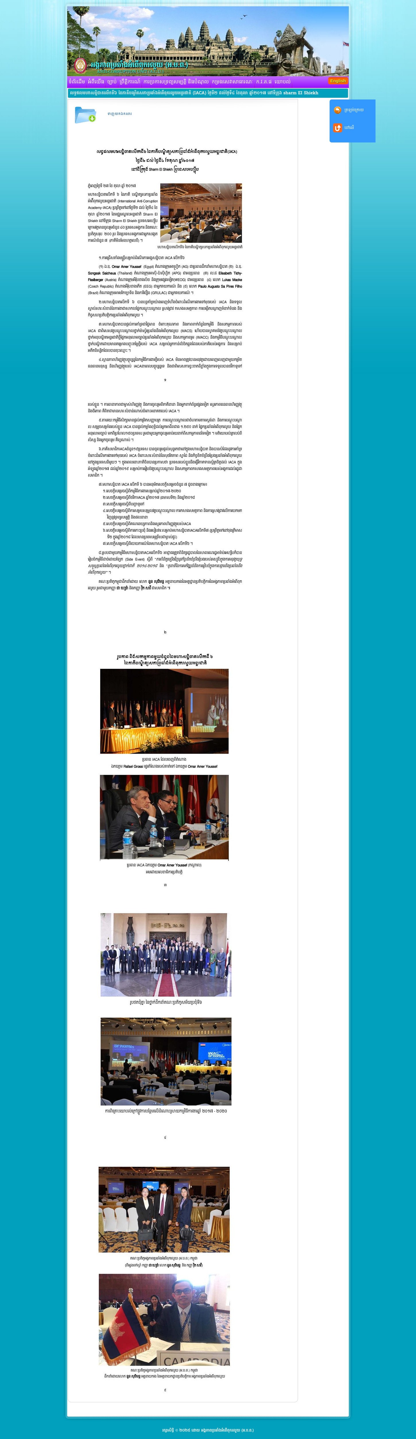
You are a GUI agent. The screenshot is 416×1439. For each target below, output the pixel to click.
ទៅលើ (349, 127)
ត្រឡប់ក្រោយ (354, 110)
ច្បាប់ (112, 82)
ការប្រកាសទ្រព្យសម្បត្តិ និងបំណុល (176, 82)
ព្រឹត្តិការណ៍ (130, 82)
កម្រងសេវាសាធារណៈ (233, 82)
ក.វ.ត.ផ (264, 82)
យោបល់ (283, 82)
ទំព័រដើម (77, 82)
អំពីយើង (96, 82)
